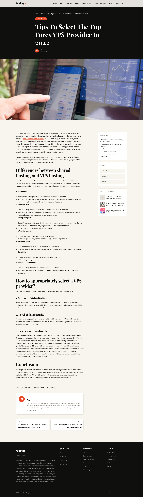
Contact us (63, 464)
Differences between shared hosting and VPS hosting (111, 142)
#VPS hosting (51, 387)
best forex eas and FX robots (33, 139)
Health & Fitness (100, 3)
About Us (63, 457)
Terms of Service (112, 456)
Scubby (21, 3)
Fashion (69, 3)
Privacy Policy (64, 460)
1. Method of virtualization (109, 150)
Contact (109, 463)
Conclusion (103, 158)
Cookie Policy (111, 459)
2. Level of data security (109, 152)
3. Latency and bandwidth (109, 155)
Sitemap (109, 466)
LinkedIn (104, 183)
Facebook (105, 178)
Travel (117, 3)
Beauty (62, 3)
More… (124, 3)
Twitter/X (105, 172)
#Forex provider (26, 387)
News (77, 3)
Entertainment (87, 3)
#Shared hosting (39, 387)
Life (110, 3)
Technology (45, 14)
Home (55, 3)
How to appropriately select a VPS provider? (111, 146)
